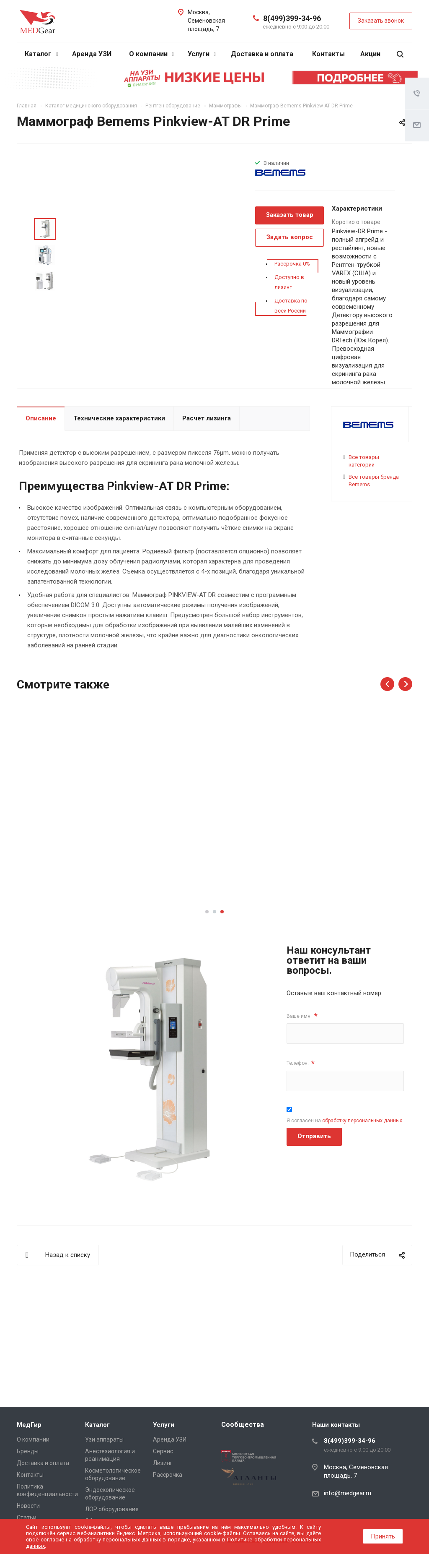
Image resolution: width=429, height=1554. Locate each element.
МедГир (29, 1425)
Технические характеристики (119, 418)
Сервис (163, 1451)
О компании (151, 54)
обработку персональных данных (362, 1121)
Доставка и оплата (262, 54)
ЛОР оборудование (112, 1509)
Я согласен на (344, 1121)
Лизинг (163, 1463)
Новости (28, 1505)
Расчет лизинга (206, 418)
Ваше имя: (302, 1016)
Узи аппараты (104, 1439)
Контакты (328, 54)
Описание (41, 418)
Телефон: (301, 1063)
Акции (370, 54)
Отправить (314, 1136)
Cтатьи (26, 1517)
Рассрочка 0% (292, 264)
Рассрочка (167, 1474)
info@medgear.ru (347, 1493)
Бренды (28, 1451)
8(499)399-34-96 (292, 18)
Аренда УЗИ (91, 54)
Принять (383, 1536)
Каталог (41, 54)
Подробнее (61, 870)
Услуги (202, 54)
